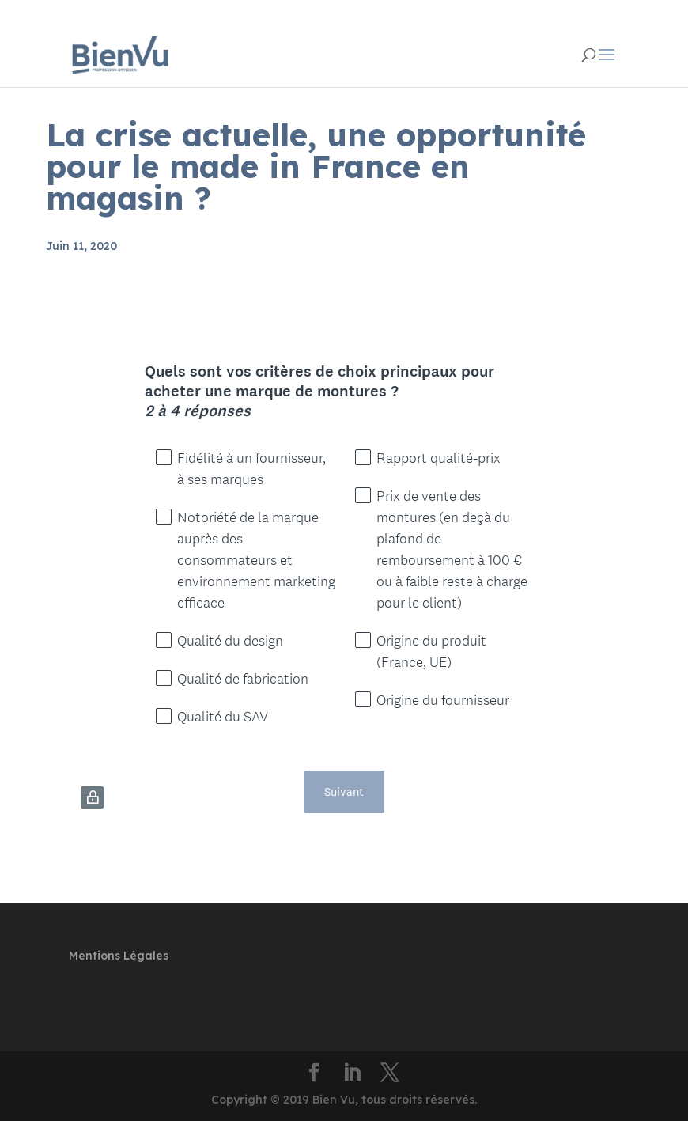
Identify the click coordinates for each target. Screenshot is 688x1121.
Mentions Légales (118, 956)
